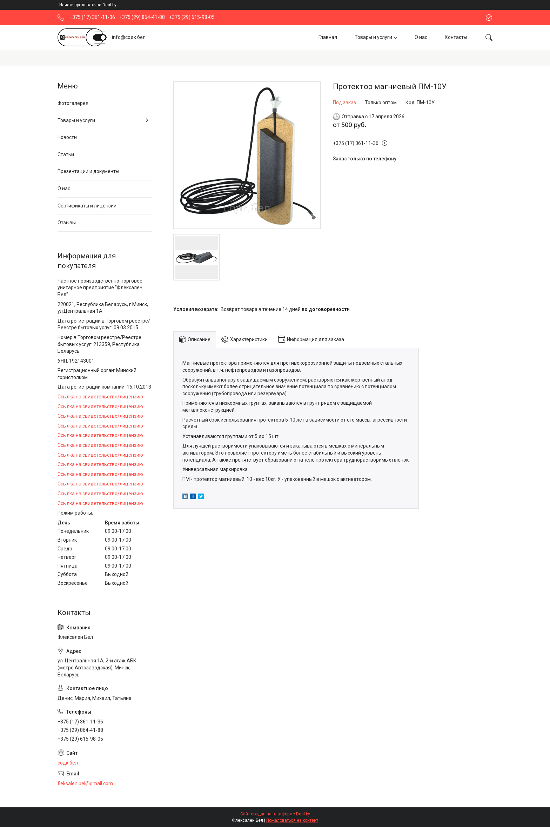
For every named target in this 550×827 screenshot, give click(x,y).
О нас (421, 37)
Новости (67, 137)
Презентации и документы (88, 171)
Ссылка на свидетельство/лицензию (100, 396)
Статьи (66, 154)
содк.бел (68, 763)
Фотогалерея (73, 103)
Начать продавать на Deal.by (87, 4)
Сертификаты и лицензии (87, 206)
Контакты (456, 37)
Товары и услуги (373, 37)
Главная (327, 37)
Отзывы (67, 222)
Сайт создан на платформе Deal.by (275, 814)
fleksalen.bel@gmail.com (85, 783)
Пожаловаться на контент (292, 820)
